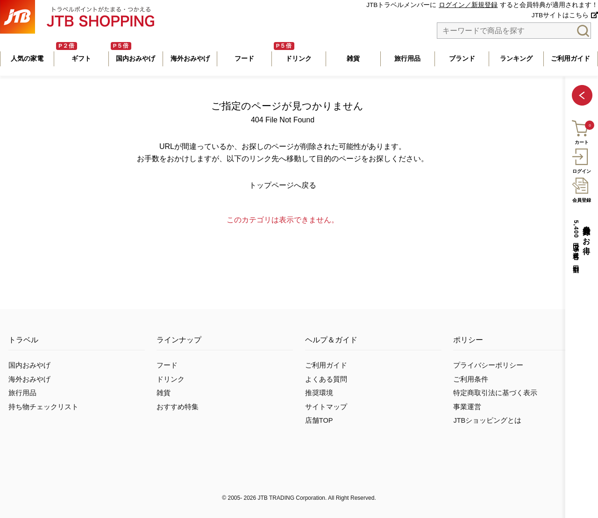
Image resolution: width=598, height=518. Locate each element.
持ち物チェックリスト (43, 407)
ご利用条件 (470, 379)
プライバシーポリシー (488, 365)
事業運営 (467, 407)
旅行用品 (22, 393)
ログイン (581, 160)
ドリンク (171, 379)
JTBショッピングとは (487, 420)
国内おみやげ (29, 365)
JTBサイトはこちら (560, 15)
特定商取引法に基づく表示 (495, 393)
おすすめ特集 (178, 407)
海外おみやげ (29, 379)
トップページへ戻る (282, 185)
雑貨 (164, 393)
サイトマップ (326, 407)
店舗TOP (319, 420)
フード (167, 365)
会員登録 (581, 189)
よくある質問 (326, 379)
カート (581, 131)
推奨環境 (319, 393)
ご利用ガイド (326, 365)
